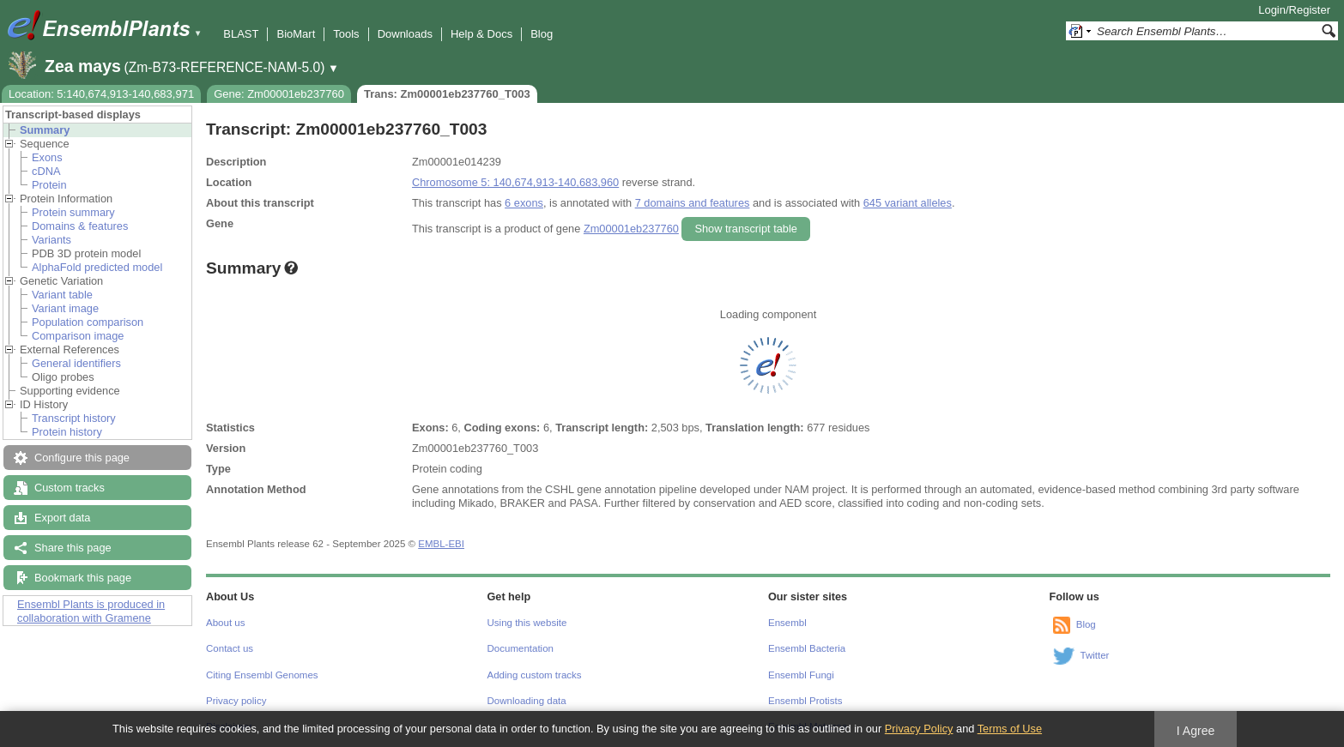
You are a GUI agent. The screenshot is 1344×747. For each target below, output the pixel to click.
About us (225, 622)
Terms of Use (1010, 728)
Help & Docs (481, 33)
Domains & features (80, 226)
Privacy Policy (919, 728)
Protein (49, 184)
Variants (51, 239)
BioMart (295, 33)
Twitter (1095, 655)
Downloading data (526, 701)
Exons (47, 157)
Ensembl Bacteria (806, 648)
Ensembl (787, 622)
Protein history (67, 431)
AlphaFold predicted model (97, 267)
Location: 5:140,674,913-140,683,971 (101, 93)
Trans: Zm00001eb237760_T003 (447, 93)
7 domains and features (692, 202)
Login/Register (1294, 9)
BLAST (240, 33)
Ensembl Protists (805, 701)
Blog (541, 33)
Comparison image (78, 335)
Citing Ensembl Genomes (262, 675)
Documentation (520, 648)
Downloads (405, 33)
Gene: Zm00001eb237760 (279, 93)
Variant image (65, 308)
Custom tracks (69, 487)
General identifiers (76, 363)
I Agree (1196, 731)
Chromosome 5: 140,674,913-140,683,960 (515, 182)
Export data (62, 517)
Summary (45, 129)
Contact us (229, 648)
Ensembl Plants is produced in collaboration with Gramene (91, 611)
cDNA (46, 171)
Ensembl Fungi (801, 675)
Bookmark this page (82, 577)
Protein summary (73, 212)
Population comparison (87, 322)
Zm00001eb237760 (631, 228)
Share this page (73, 547)
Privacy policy (236, 701)
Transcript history (74, 418)
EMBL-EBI (441, 544)
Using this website (527, 622)
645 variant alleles (907, 202)
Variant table (62, 294)
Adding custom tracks (534, 675)
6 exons (524, 202)
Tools (346, 33)
